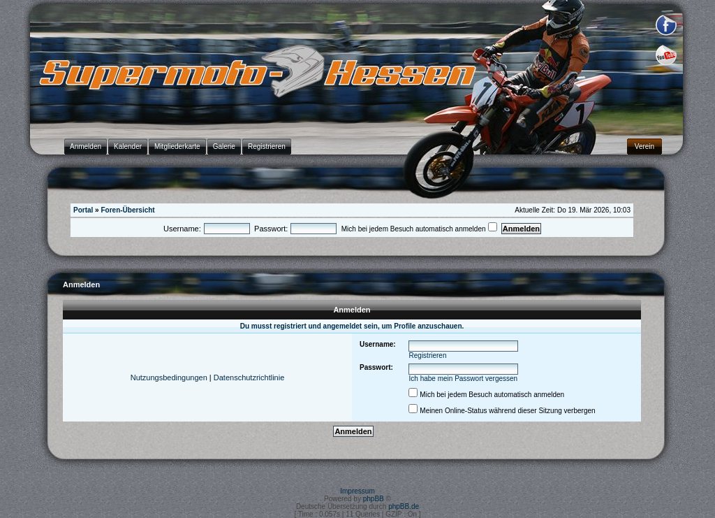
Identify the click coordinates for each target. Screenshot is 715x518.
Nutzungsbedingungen (169, 377)
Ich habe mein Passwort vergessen (463, 378)
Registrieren (428, 355)
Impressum (357, 491)
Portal (83, 210)
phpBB (373, 499)
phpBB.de (403, 506)
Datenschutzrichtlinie (249, 377)
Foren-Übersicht (127, 210)
